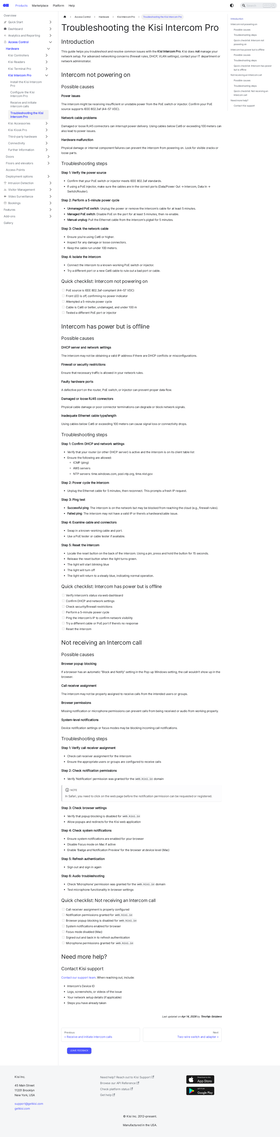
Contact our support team (78, 977)
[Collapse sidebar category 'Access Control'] (50, 42)
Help (72, 5)
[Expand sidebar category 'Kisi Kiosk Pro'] (46, 130)
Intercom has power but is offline (247, 49)
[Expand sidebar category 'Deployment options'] (48, 176)
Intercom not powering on (244, 24)
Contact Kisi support (244, 105)
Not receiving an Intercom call (246, 74)
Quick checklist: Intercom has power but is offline (253, 67)
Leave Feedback (79, 1050)
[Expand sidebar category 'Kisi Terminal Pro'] (46, 69)
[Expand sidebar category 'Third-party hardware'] (46, 136)
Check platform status (116, 1089)
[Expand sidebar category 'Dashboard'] (50, 29)
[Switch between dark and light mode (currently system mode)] (232, 5)
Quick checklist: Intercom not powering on (249, 42)
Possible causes (242, 29)
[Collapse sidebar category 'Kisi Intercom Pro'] (46, 75)
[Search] (258, 5)
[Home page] (64, 17)
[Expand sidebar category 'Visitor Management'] (50, 190)
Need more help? (239, 100)
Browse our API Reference (119, 1083)
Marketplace (40, 5)
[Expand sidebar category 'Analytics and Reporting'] (50, 35)
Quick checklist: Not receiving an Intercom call (251, 93)
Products (21, 5)
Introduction (237, 18)
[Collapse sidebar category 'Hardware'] (48, 49)
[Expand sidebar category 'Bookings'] (50, 203)
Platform (58, 5)
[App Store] (200, 1083)
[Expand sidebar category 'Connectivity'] (46, 143)
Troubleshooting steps (245, 34)
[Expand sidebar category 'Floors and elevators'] (48, 163)
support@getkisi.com (29, 1104)
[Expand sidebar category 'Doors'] (48, 156)
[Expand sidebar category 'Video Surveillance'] (50, 196)
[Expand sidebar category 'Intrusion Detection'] (50, 183)
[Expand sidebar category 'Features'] (50, 209)
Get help (107, 1095)
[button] (28, 22)
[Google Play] (200, 1095)
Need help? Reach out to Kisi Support (127, 1077)
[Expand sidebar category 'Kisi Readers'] (46, 62)
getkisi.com (22, 1108)
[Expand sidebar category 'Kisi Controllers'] (46, 55)
